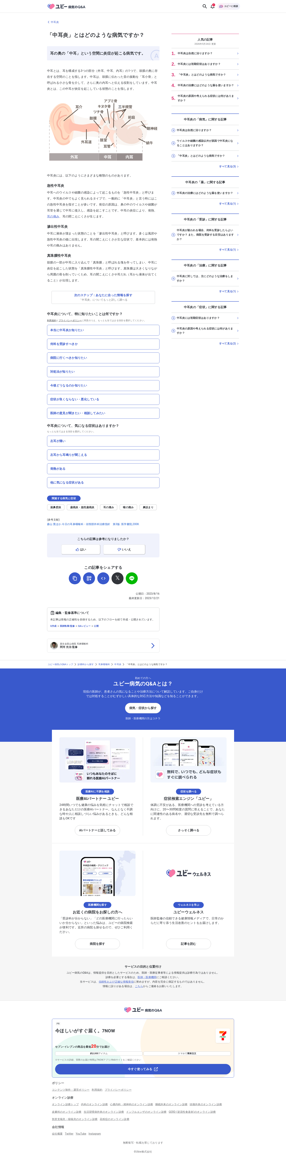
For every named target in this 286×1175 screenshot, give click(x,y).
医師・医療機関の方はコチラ (143, 718)
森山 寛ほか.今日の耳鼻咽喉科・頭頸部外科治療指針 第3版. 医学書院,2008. (93, 524)
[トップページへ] (143, 1013)
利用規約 (51, 320)
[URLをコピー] (75, 578)
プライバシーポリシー (70, 320)
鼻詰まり (148, 507)
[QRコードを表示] (89, 578)
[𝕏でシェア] (118, 578)
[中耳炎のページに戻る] (143, 22)
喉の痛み (128, 507)
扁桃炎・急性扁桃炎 (82, 507)
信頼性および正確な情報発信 (116, 981)
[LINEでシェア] (132, 578)
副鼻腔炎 (55, 507)
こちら (139, 986)
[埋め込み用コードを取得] (103, 578)
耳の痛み (53, 216)
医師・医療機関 (147, 977)
